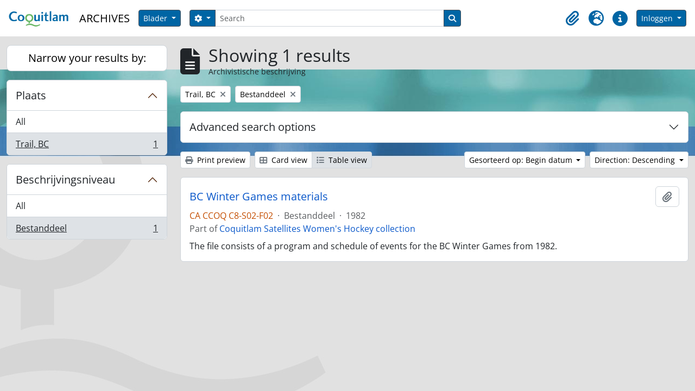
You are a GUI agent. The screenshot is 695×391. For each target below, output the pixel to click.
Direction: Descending (636, 160)
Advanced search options (252, 126)
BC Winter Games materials (258, 196)
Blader (156, 18)
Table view (342, 160)
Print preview (215, 160)
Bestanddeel (86, 230)
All (21, 122)
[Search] (329, 18)
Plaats (31, 95)
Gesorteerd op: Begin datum (521, 160)
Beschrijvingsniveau (65, 179)
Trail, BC (86, 146)
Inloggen (658, 18)
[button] (572, 18)
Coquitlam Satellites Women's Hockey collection (317, 229)
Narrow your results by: (87, 58)
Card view (283, 160)
